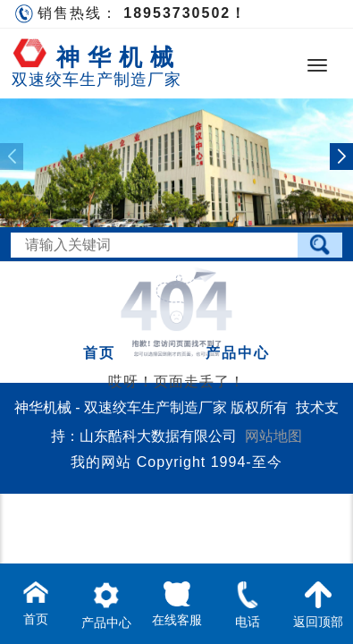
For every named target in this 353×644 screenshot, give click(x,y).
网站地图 (273, 436)
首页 (99, 352)
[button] (341, 156)
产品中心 (238, 352)
